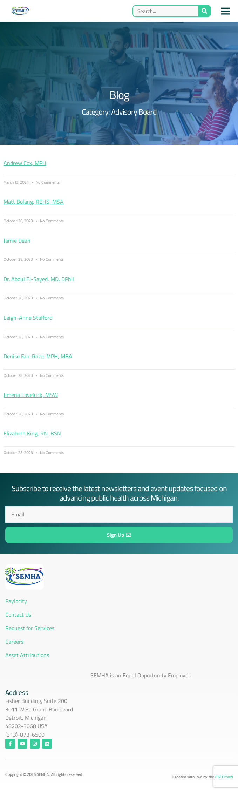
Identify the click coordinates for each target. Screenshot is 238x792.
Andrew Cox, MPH (25, 163)
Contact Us (19, 614)
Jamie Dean (17, 240)
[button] (225, 11)
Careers (14, 641)
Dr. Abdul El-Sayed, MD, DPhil (39, 279)
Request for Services (29, 628)
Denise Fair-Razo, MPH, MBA (38, 356)
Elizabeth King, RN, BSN (32, 433)
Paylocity (16, 601)
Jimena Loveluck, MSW (31, 395)
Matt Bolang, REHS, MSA (33, 201)
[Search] (204, 11)
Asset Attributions (27, 655)
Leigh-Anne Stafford (28, 317)
